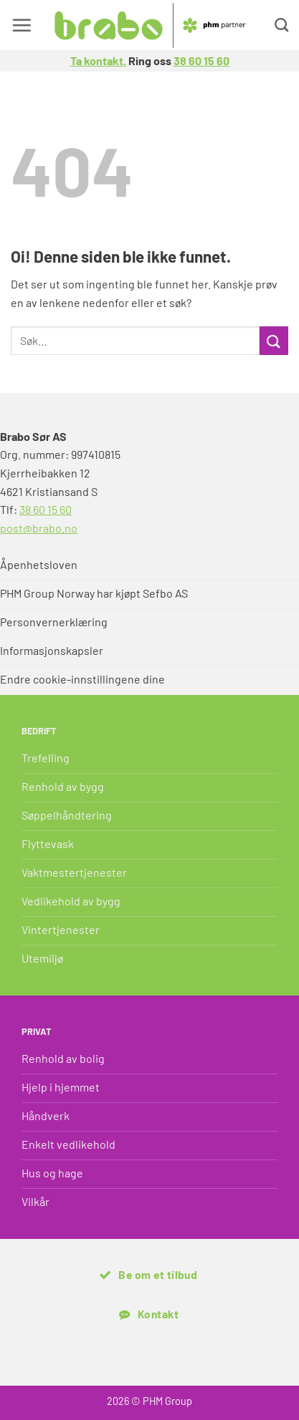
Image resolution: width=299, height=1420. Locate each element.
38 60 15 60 (201, 60)
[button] (21, 25)
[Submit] (274, 340)
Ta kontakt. (98, 60)
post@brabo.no (38, 528)
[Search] (281, 25)
